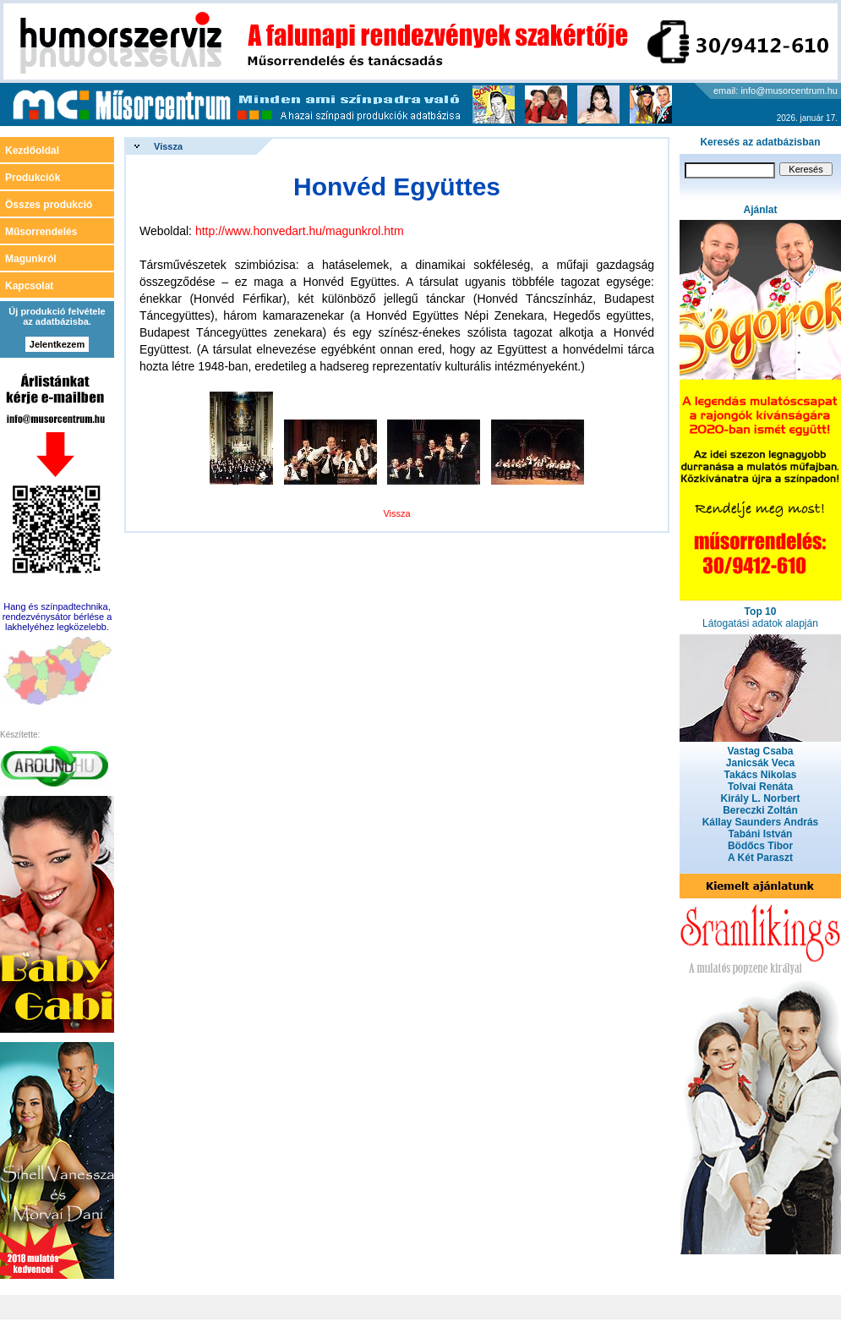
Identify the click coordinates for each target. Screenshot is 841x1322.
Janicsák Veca (760, 763)
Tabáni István (761, 834)
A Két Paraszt (760, 858)
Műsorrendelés (41, 232)
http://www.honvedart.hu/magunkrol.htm (299, 231)
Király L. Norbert (760, 798)
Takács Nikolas (760, 775)
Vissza (168, 146)
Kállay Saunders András (760, 822)
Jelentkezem (57, 344)
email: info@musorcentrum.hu (775, 90)
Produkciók (32, 178)
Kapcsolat (29, 286)
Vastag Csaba (760, 751)
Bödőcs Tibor (760, 846)
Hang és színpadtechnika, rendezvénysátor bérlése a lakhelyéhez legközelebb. (57, 616)
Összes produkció (48, 205)
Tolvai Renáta (760, 787)
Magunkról (31, 259)
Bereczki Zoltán (760, 810)
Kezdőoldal (32, 150)
